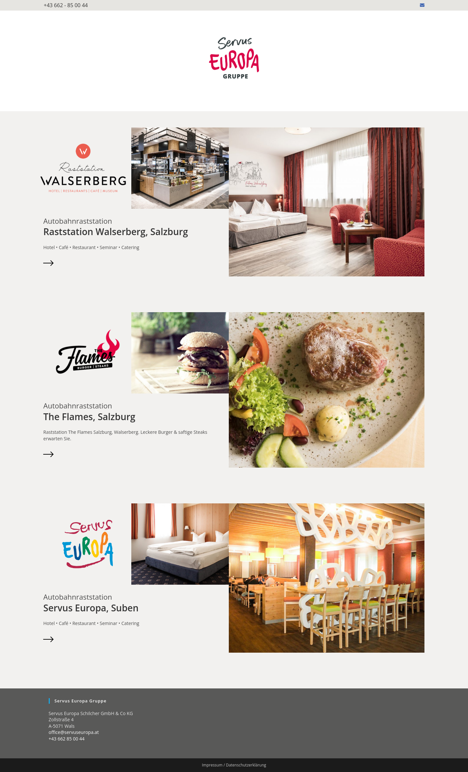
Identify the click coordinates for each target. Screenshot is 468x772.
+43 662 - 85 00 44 (66, 5)
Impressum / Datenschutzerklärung (234, 765)
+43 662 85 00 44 (67, 739)
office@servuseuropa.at (74, 732)
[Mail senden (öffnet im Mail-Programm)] (421, 5)
